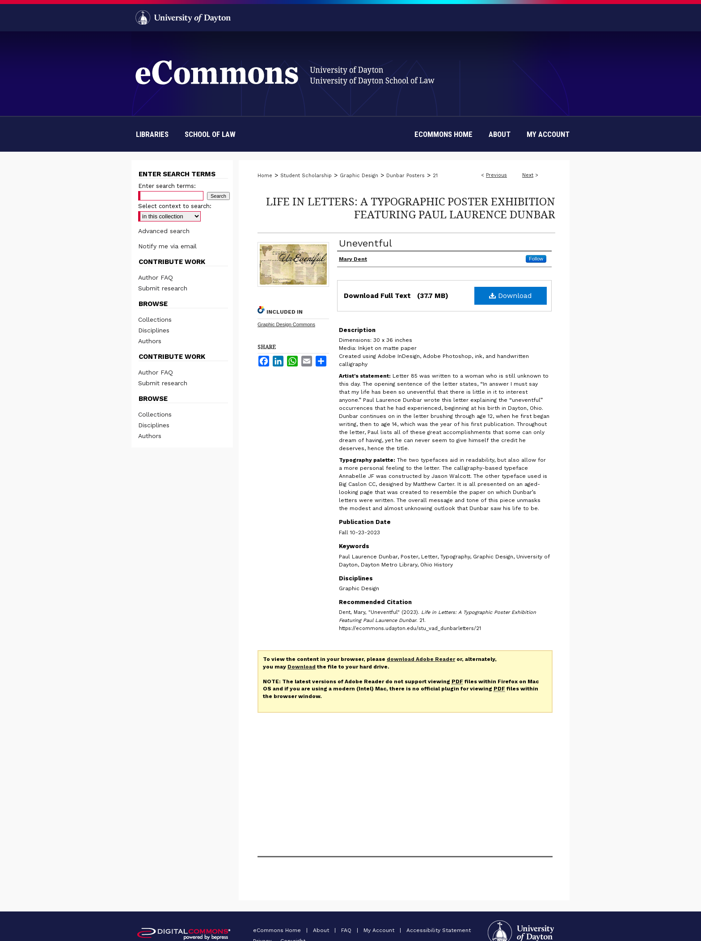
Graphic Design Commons (286, 324)
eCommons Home (278, 930)
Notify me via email (167, 246)
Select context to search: (174, 206)
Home (265, 176)
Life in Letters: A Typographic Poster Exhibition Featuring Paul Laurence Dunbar (410, 207)
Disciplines (153, 330)
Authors (149, 341)
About (322, 930)
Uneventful (365, 243)
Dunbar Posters (405, 176)
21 (435, 176)
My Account (379, 930)
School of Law (210, 134)
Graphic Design (359, 176)
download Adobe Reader (421, 659)
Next (527, 175)
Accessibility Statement (438, 930)
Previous (496, 175)
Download (510, 295)
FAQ (347, 930)
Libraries (152, 134)
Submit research (162, 288)
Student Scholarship (306, 176)
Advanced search (164, 230)
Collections (155, 319)
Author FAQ (155, 277)
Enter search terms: (167, 186)
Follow (536, 258)
